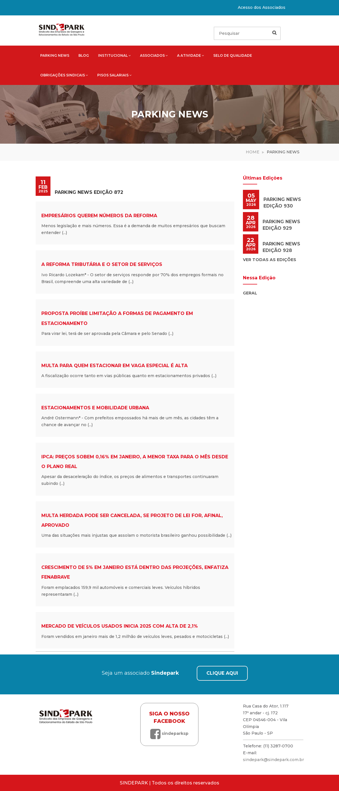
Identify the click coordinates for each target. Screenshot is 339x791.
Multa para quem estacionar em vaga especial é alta (114, 365)
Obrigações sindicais (64, 75)
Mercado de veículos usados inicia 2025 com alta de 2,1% (119, 626)
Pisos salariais (114, 75)
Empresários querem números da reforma (99, 215)
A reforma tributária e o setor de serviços (101, 264)
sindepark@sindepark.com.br (273, 759)
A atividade (190, 55)
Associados (154, 55)
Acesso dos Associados (261, 7)
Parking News (54, 55)
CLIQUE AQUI (222, 673)
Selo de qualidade (232, 55)
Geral (250, 293)
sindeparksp (169, 733)
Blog (83, 55)
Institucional (114, 55)
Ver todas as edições (269, 259)
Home (252, 151)
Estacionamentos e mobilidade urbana (95, 407)
